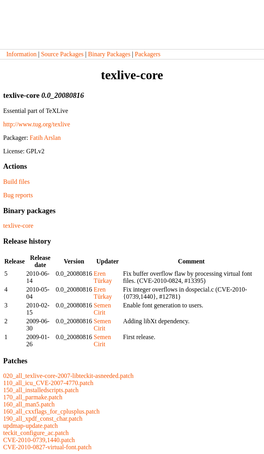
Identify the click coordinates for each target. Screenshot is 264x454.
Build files (16, 181)
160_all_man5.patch (29, 404)
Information (21, 54)
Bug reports (18, 195)
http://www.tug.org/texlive (36, 124)
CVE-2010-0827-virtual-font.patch (47, 447)
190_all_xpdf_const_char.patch (42, 418)
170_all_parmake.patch (32, 397)
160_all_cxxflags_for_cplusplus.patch (51, 411)
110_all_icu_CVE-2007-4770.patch (48, 383)
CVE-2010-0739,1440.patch (39, 440)
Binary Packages (109, 54)
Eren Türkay (103, 277)
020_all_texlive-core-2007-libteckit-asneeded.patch (68, 375)
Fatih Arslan (45, 137)
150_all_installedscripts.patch (41, 390)
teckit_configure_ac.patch (36, 432)
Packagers (147, 54)
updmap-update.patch (30, 425)
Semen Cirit (102, 309)
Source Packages (62, 54)
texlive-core (18, 225)
